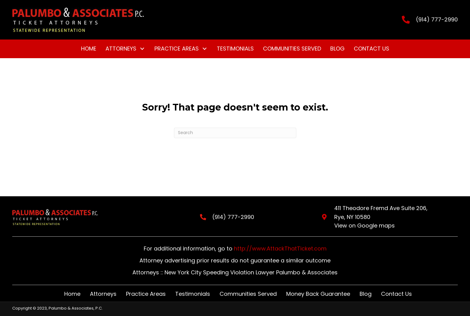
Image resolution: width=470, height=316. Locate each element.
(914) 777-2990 (437, 19)
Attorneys (103, 294)
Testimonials (192, 294)
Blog (366, 294)
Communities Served (248, 294)
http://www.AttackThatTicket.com (280, 248)
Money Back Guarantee (318, 294)
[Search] (235, 133)
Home (72, 294)
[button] (142, 48)
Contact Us (396, 294)
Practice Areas (146, 294)
